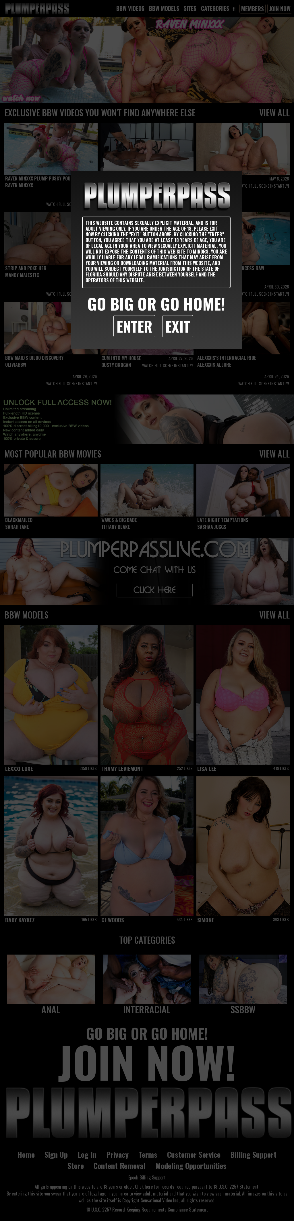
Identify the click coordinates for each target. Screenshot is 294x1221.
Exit (177, 326)
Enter (134, 326)
